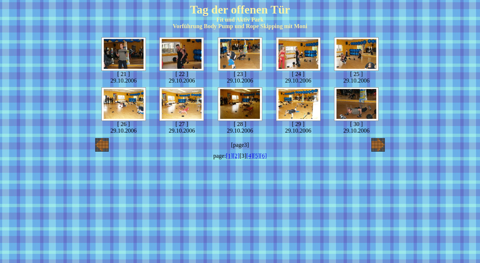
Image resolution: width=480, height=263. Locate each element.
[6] (263, 156)
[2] (236, 156)
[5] (256, 156)
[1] (229, 156)
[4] (249, 156)
